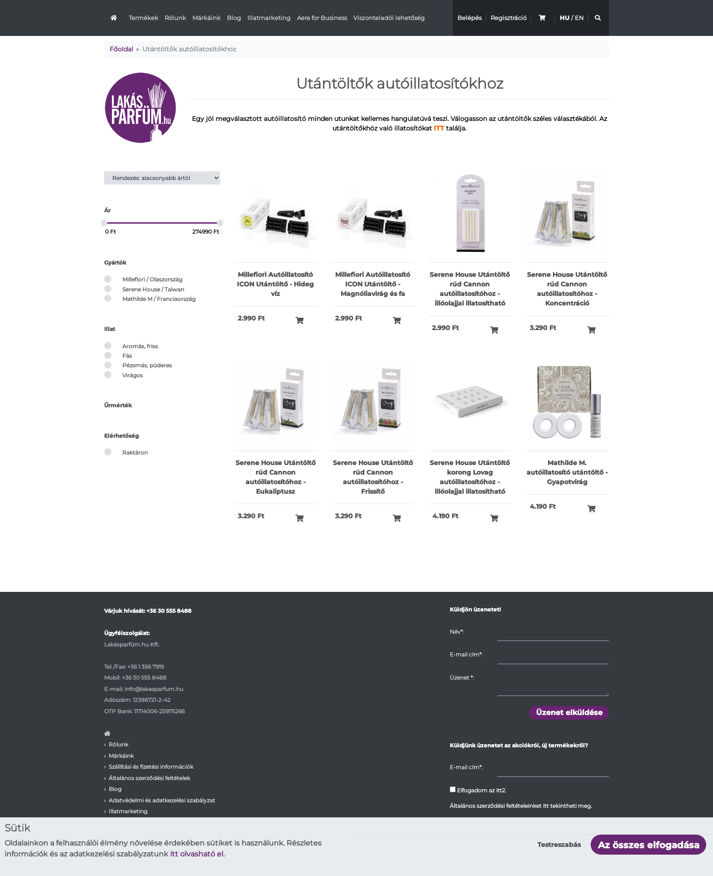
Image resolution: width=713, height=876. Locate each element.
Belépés (469, 17)
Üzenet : (462, 677)
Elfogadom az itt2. (478, 790)
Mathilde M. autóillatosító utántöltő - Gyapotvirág (567, 472)
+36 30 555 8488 (168, 610)
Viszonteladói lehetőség (389, 17)
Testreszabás (559, 845)
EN (579, 17)
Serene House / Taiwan (153, 289)
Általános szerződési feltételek (149, 778)
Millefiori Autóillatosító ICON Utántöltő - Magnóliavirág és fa (372, 284)
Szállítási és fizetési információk (151, 766)
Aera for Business (322, 17)
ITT (439, 128)
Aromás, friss (140, 346)
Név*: (457, 631)
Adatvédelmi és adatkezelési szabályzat (162, 800)
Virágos (132, 375)
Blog (234, 17)
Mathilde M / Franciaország (159, 298)
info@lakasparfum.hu (154, 689)
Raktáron (135, 452)
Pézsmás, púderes (147, 365)
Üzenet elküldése (569, 712)
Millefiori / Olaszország (152, 279)
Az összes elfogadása (648, 845)
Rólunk (175, 17)
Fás (127, 355)
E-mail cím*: (466, 654)
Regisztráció (509, 17)
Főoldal (121, 49)
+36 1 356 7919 (145, 666)
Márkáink (206, 17)
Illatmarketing (269, 17)
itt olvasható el (196, 854)
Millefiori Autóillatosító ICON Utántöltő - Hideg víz (275, 284)
